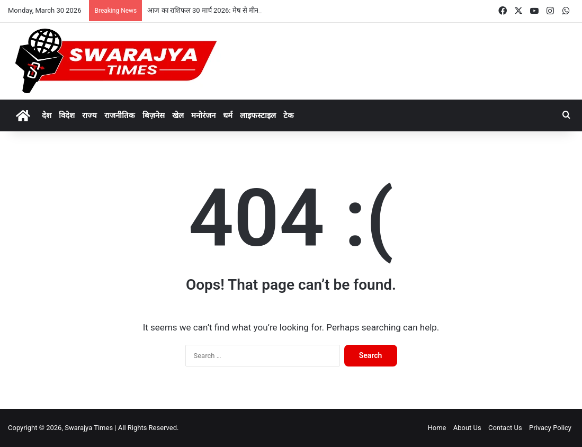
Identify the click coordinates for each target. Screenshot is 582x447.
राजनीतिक (119, 115)
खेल (178, 115)
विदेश (67, 115)
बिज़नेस (153, 115)
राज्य (89, 115)
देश (46, 115)
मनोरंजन (203, 115)
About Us (467, 428)
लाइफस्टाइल (258, 115)
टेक (288, 115)
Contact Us (505, 428)
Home (436, 428)
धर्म (227, 115)
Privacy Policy (550, 428)
